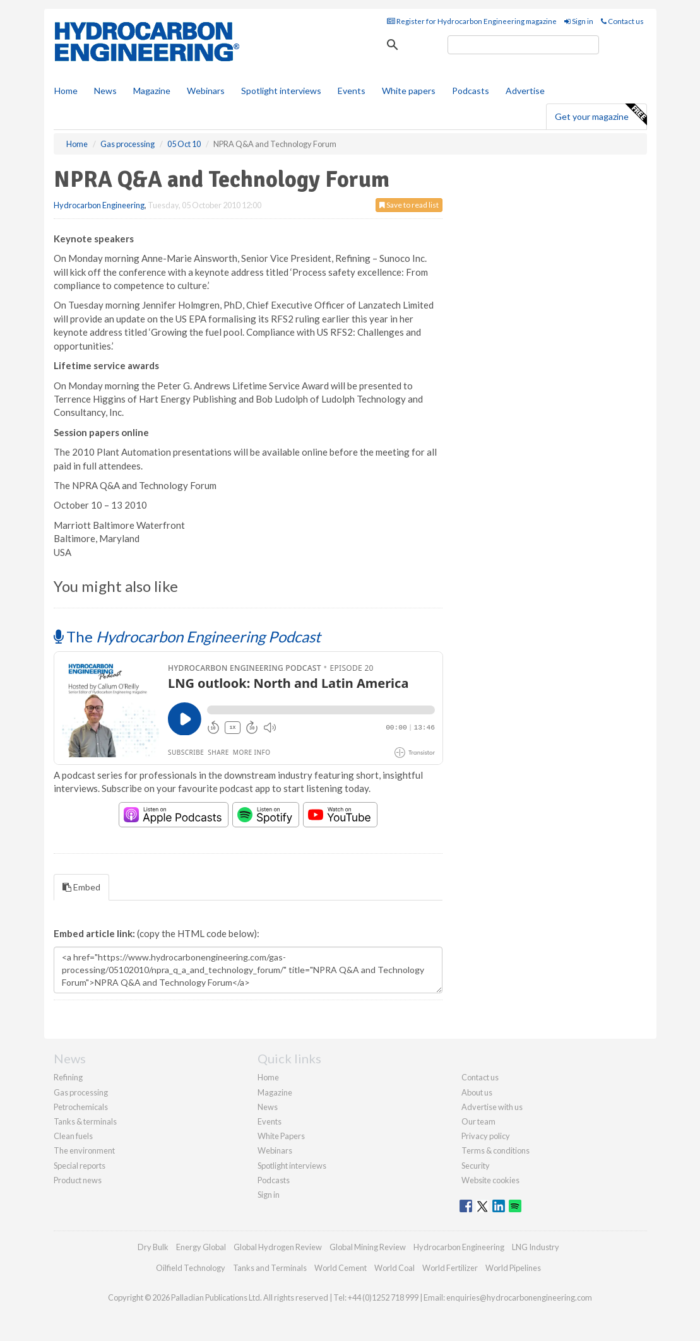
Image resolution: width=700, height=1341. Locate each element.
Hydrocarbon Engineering (99, 205)
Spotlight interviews (281, 90)
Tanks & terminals (85, 1121)
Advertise (525, 90)
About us (476, 1092)
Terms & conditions (495, 1150)
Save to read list (409, 205)
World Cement (340, 1268)
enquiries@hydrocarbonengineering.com (519, 1297)
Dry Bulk (153, 1247)
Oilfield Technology (190, 1268)
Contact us (622, 21)
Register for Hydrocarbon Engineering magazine (472, 21)
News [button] (105, 90)
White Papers (281, 1136)
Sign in (578, 21)
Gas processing (81, 1092)
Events (351, 90)
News (268, 1107)
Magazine (151, 90)
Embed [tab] (81, 887)
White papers (409, 90)
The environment (84, 1150)
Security (475, 1166)
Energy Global (201, 1247)
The (187, 636)
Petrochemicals (81, 1107)
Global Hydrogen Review (278, 1247)
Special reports (79, 1166)
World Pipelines (513, 1268)
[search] (523, 44)
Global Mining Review (367, 1247)
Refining (68, 1077)
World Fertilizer (450, 1268)
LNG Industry (535, 1247)
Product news (78, 1180)
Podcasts (470, 90)
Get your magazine (600, 115)
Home (66, 90)
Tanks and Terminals (270, 1268)
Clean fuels (73, 1136)
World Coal (394, 1268)
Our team (478, 1121)
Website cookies (490, 1180)
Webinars (206, 90)
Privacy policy (485, 1136)
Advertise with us (492, 1107)
